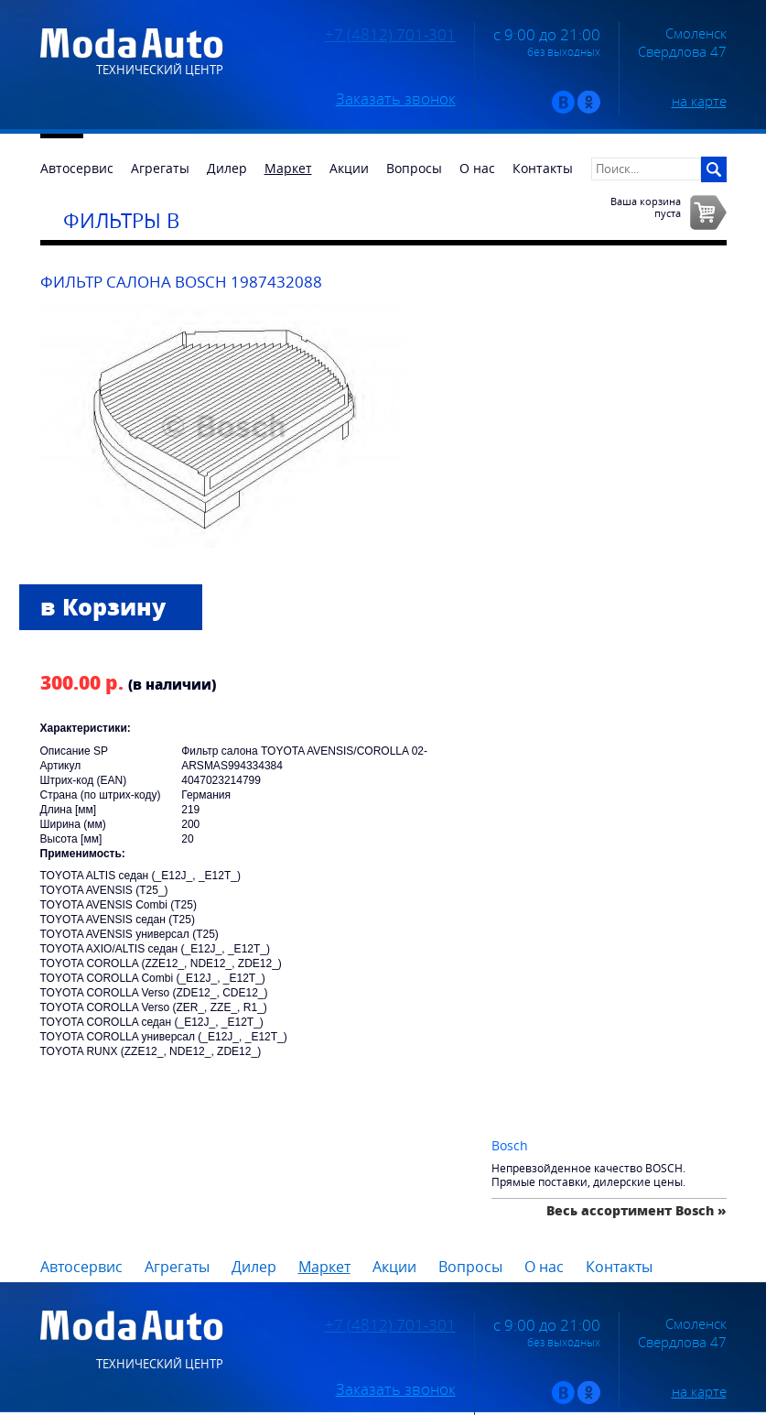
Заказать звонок (396, 99)
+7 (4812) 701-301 (390, 35)
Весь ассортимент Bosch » (636, 1210)
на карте (699, 101)
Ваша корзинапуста (645, 207)
